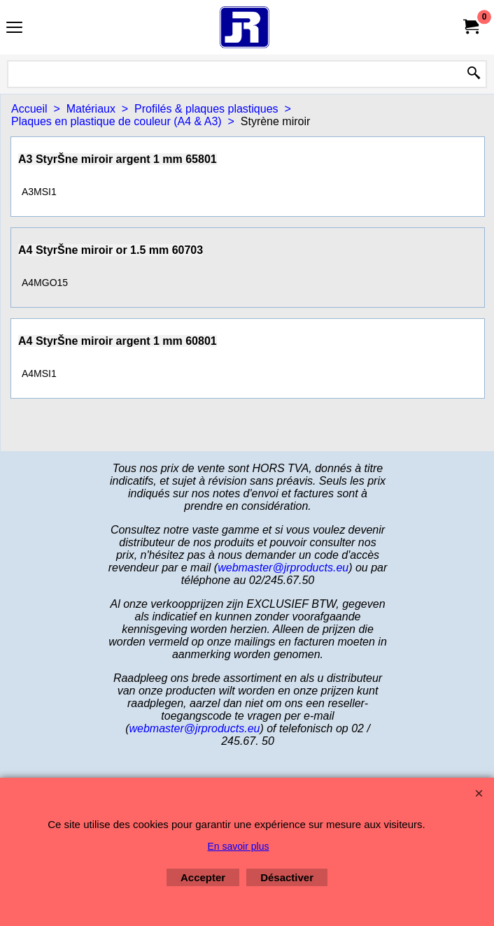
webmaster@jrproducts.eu (283, 568)
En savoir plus (238, 846)
